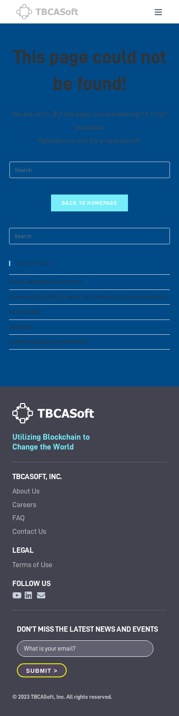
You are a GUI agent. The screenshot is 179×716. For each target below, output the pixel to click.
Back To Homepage (89, 203)
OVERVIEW (21, 327)
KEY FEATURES (25, 312)
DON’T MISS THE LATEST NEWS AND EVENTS (87, 629)
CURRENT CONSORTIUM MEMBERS (48, 342)
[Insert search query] (89, 170)
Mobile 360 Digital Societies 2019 (45, 282)
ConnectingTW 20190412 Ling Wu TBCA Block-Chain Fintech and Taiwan (88, 297)
